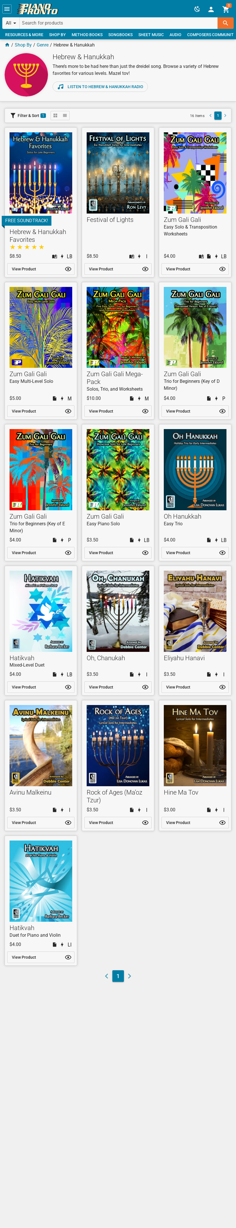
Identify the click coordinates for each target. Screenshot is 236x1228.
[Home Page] (7, 45)
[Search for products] (119, 23)
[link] (37, 9)
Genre (43, 45)
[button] (7, 9)
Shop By (23, 45)
